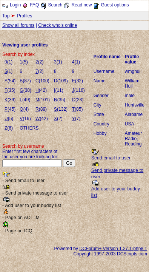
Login (15, 5)
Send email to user (111, 158)
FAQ (34, 5)
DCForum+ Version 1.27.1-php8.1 (113, 248)
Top (5, 16)
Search (55, 5)
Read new (81, 5)
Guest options (115, 5)
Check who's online (57, 25)
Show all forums (18, 25)
